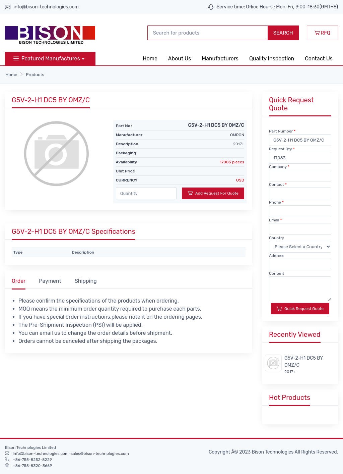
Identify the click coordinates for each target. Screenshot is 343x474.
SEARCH (283, 33)
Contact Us (319, 58)
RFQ (322, 33)
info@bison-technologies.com (46, 7)
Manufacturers (220, 58)
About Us (179, 58)
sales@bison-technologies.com (100, 453)
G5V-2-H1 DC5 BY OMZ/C (303, 361)
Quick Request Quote (300, 308)
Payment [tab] (50, 281)
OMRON (237, 135)
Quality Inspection (271, 58)
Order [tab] (18, 281)
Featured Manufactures (46, 58)
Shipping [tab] (86, 281)
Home (150, 58)
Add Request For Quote (213, 193)
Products (35, 74)
